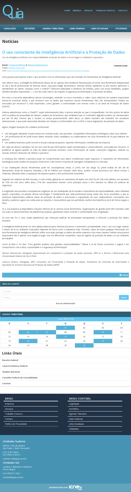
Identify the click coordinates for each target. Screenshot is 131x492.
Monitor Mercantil (16, 67)
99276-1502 (12, 473)
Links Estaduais (99, 28)
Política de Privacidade (16, 423)
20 (28, 341)
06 (28, 332)
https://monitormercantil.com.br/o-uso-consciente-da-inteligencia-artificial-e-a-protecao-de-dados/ (48, 70)
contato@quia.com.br (13, 477)
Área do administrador (65, 303)
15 (65, 336)
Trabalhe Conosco (105, 10)
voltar (124, 275)
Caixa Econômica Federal (14, 366)
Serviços (88, 10)
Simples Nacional (11, 371)
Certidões (29, 28)
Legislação (10, 28)
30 (84, 345)
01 (65, 327)
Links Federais (77, 28)
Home (67, 10)
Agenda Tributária (53, 28)
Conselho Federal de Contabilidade (19, 377)
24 (103, 341)
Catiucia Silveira (17, 65)
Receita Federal (10, 360)
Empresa (77, 10)
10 (103, 332)
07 (47, 332)
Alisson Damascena (38, 65)
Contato (122, 10)
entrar (124, 297)
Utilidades (121, 28)
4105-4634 (10, 452)
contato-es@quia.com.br (15, 458)
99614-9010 (12, 454)
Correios (6, 383)
